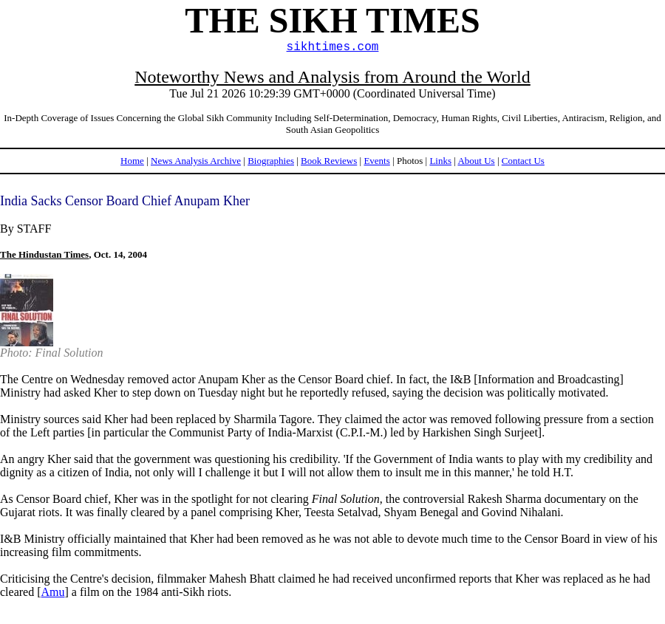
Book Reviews (329, 160)
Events (376, 160)
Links (440, 160)
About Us (475, 160)
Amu (53, 592)
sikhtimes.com (333, 47)
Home (132, 160)
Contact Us (523, 160)
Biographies (271, 160)
